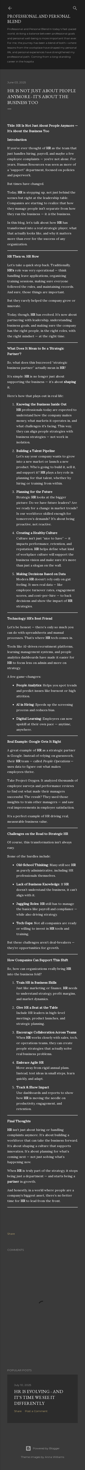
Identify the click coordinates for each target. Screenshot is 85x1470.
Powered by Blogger (43, 1448)
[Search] (75, 7)
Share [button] (11, 1233)
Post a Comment (36, 1411)
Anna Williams (54, 1457)
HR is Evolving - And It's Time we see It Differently (38, 1397)
